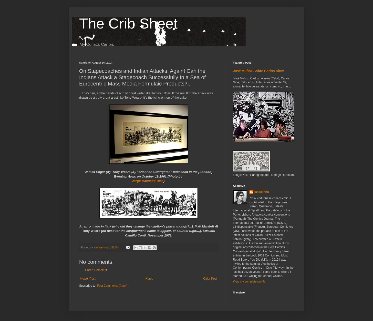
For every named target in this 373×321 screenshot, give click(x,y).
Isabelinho (261, 192)
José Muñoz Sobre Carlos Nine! (258, 71)
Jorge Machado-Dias (147, 181)
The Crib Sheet (128, 23)
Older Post (210, 278)
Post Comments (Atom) (112, 285)
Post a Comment (96, 270)
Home (149, 278)
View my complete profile (249, 281)
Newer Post (87, 278)
